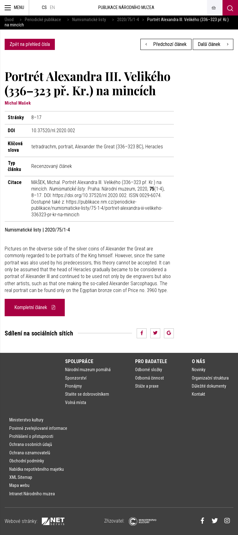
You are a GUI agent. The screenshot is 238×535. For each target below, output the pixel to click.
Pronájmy (73, 386)
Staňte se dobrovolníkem (87, 394)
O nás (198, 361)
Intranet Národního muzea (32, 493)
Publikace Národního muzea (126, 7)
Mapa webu (19, 485)
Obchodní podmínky (26, 460)
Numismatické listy (89, 19)
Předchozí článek (166, 44)
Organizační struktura (210, 377)
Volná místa (75, 402)
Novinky (198, 369)
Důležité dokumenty (209, 386)
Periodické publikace (43, 19)
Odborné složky (148, 369)
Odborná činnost (149, 377)
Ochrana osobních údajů (30, 444)
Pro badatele (151, 361)
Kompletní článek (34, 307)
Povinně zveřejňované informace (38, 428)
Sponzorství (75, 377)
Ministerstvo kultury (26, 419)
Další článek (213, 44)
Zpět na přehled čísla (30, 44)
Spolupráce (79, 361)
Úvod (9, 19)
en (52, 7)
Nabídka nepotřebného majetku (36, 469)
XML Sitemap (20, 477)
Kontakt (198, 394)
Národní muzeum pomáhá (88, 369)
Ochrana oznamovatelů (29, 452)
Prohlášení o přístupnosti (31, 436)
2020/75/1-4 (128, 19)
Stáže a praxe (147, 386)
